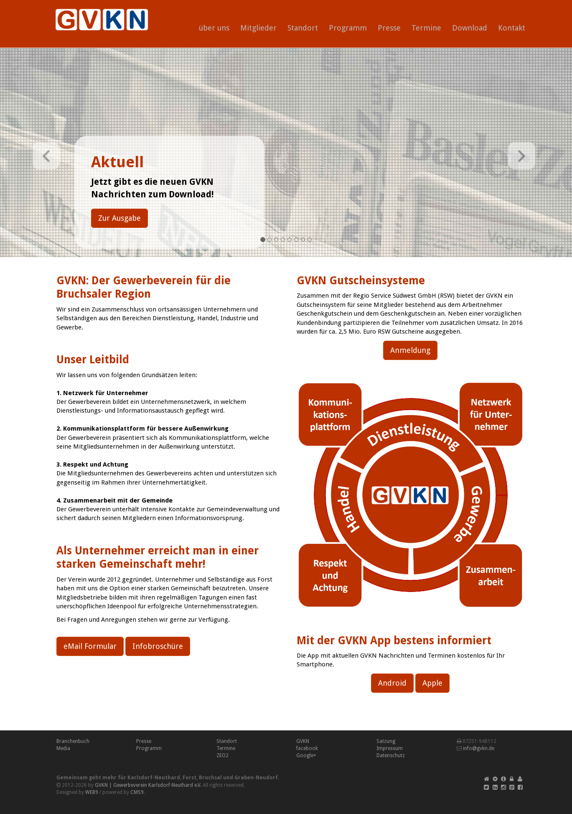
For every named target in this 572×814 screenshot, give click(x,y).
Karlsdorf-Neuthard (153, 778)
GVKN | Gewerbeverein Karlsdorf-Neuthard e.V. (148, 785)
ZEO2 (222, 755)
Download (469, 27)
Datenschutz (390, 755)
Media (63, 748)
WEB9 (91, 792)
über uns (214, 27)
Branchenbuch (72, 741)
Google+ (306, 755)
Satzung (385, 741)
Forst (189, 778)
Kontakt (511, 27)
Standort (302, 27)
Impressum (389, 748)
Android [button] (392, 683)
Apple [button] (432, 683)
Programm (348, 27)
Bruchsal (210, 778)
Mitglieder (258, 27)
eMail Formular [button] (90, 646)
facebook (307, 748)
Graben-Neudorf (256, 778)
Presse (389, 27)
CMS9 (137, 792)
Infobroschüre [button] (157, 646)
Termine (426, 27)
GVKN (302, 741)
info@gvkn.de (478, 748)
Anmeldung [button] (410, 350)
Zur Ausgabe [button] (119, 218)
